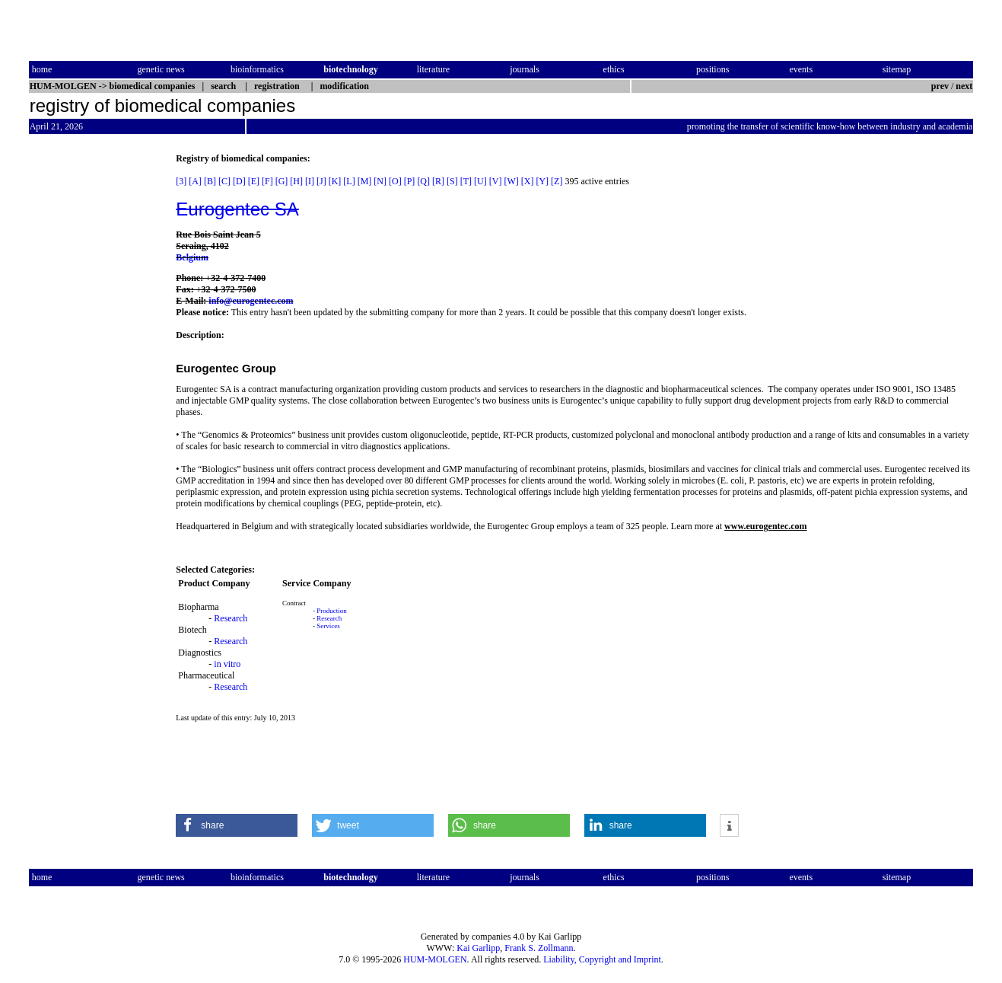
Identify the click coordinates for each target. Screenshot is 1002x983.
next (964, 86)
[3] (181, 181)
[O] (395, 181)
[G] (281, 181)
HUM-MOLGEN (434, 959)
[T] (466, 181)
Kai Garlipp (478, 948)
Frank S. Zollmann (538, 948)
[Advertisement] (93, 381)
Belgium (192, 257)
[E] (253, 181)
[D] (239, 181)
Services (328, 626)
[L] (349, 181)
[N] (380, 181)
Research (230, 618)
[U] (480, 181)
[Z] (556, 181)
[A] (195, 181)
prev (940, 86)
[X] (527, 181)
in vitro (227, 664)
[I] (309, 181)
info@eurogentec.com (250, 300)
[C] (224, 181)
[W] (511, 181)
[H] (296, 181)
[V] (495, 181)
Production (332, 610)
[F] (267, 181)
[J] (321, 181)
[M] (365, 181)
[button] (236, 825)
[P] (409, 181)
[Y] (542, 181)
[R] (438, 181)
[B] (210, 181)
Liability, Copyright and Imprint (602, 959)
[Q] (423, 181)
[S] (452, 181)
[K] (335, 181)
